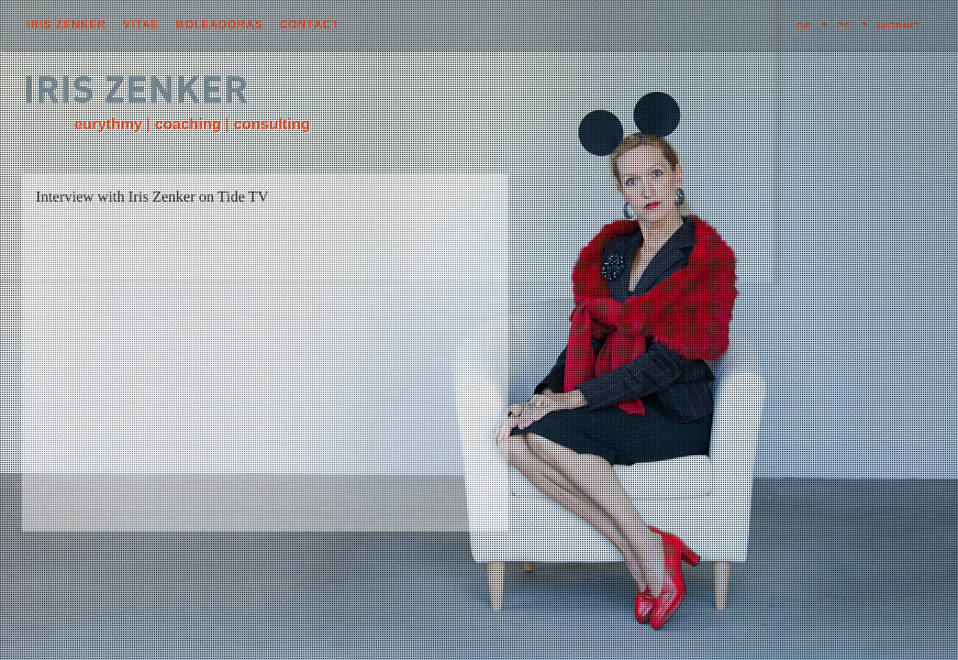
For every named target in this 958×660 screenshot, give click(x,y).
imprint (898, 25)
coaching (188, 124)
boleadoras (218, 24)
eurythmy (108, 124)
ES (845, 25)
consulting (272, 124)
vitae (141, 24)
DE (803, 25)
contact (310, 24)
